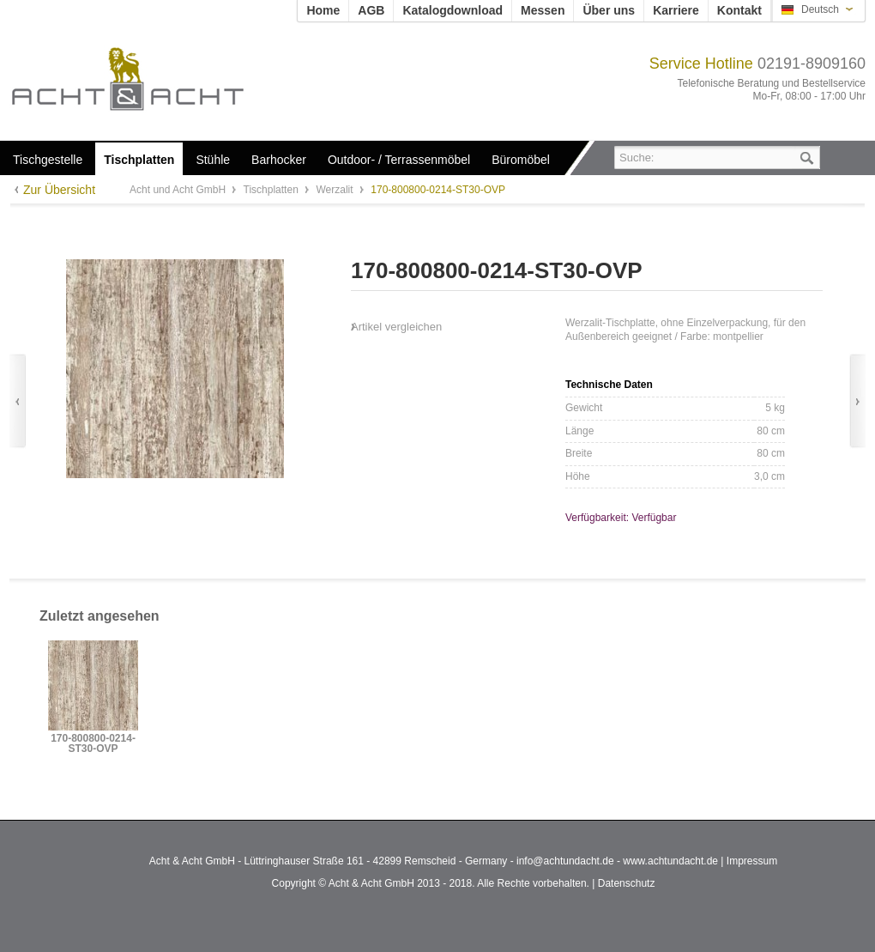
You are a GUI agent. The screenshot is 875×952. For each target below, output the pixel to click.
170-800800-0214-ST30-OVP (93, 744)
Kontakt (739, 10)
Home (323, 10)
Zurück (17, 401)
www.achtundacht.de (670, 861)
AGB (371, 10)
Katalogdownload (452, 10)
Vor (857, 401)
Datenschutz (626, 883)
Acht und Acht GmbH (156, 78)
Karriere (676, 10)
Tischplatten (273, 190)
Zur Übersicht (59, 190)
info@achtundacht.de (565, 861)
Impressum (752, 861)
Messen (542, 10)
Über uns (608, 10)
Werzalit (335, 190)
